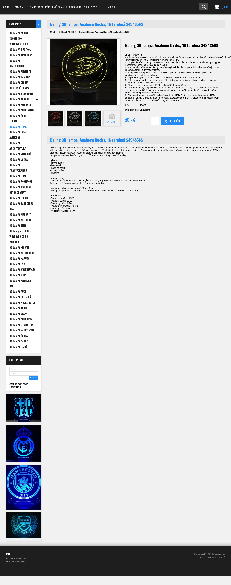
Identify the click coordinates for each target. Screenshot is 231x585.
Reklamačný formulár (16, 562)
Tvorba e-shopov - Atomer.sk (212, 557)
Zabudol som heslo (18, 384)
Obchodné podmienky (16, 558)
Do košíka (175, 121)
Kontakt (19, 7)
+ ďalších (112, 122)
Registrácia (15, 387)
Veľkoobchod (111, 7)
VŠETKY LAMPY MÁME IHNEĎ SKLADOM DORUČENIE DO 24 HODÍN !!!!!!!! (64, 7)
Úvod (6, 7)
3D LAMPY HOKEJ (67, 32)
